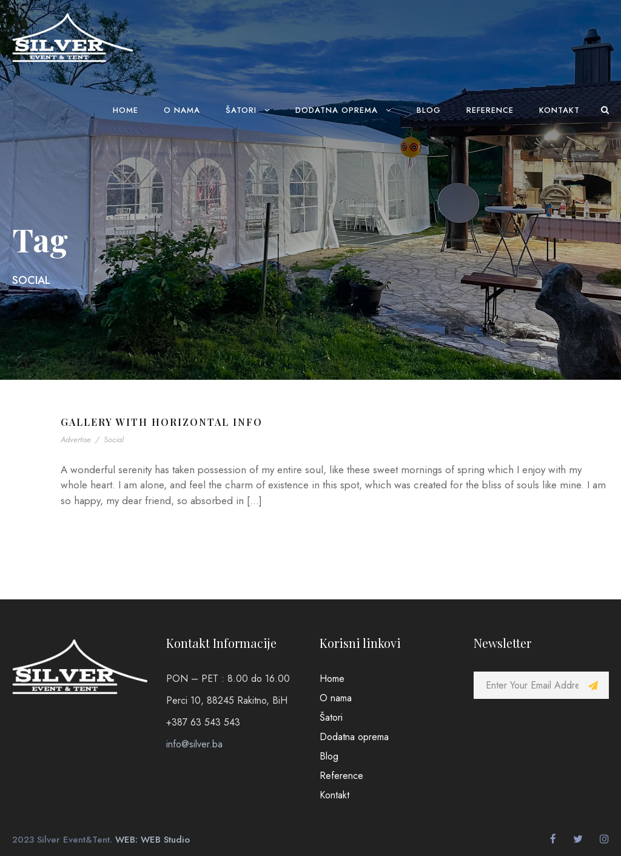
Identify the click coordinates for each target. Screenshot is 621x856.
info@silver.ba (194, 744)
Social (114, 439)
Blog (429, 110)
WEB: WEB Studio (152, 839)
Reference (490, 110)
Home (125, 110)
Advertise (76, 439)
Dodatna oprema (336, 110)
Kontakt (559, 110)
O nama (182, 110)
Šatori (241, 110)
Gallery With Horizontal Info (162, 422)
